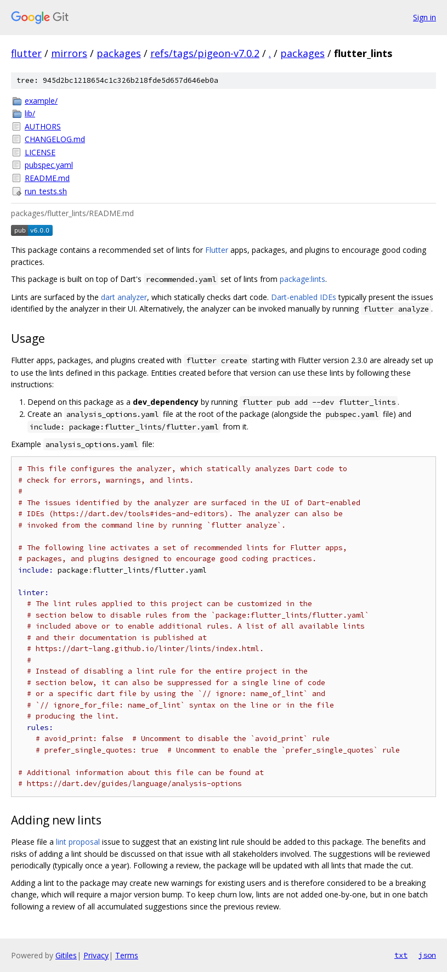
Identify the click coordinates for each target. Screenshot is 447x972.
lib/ (30, 113)
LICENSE (40, 152)
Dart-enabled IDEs (303, 297)
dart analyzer (124, 297)
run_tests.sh (46, 191)
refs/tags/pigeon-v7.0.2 (204, 53)
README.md (47, 178)
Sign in (424, 17)
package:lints (302, 279)
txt (401, 955)
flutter (26, 53)
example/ (41, 100)
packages (119, 53)
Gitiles (66, 955)
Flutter (216, 250)
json (427, 955)
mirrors (69, 53)
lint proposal (78, 842)
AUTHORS (43, 126)
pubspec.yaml (49, 165)
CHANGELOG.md (55, 139)
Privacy (96, 955)
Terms (126, 955)
